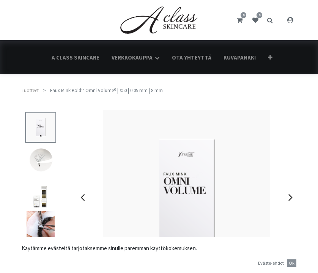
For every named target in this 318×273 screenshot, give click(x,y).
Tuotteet (30, 90)
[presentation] (82, 197)
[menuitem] (75, 57)
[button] (270, 57)
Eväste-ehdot (271, 263)
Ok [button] (291, 263)
